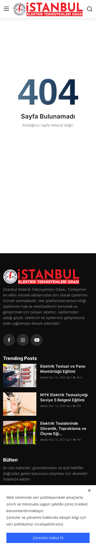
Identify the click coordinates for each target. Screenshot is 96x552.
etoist (44, 377)
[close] (89, 490)
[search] (89, 9)
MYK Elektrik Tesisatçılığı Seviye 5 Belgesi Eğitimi (64, 397)
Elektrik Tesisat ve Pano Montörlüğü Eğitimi (62, 369)
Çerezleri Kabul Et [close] (48, 537)
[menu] (6, 9)
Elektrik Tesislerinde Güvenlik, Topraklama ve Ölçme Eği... (63, 428)
